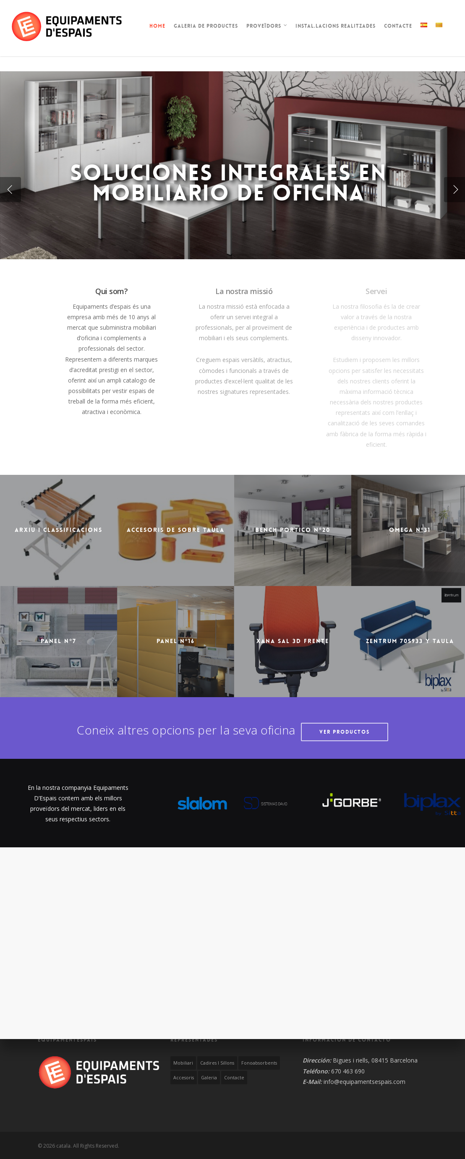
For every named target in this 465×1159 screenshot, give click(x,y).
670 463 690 (348, 1071)
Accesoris (183, 1078)
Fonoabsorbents (259, 1063)
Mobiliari (183, 1063)
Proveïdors (267, 27)
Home (157, 26)
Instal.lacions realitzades (335, 26)
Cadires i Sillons (217, 1063)
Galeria (209, 1078)
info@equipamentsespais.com (364, 1082)
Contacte (398, 26)
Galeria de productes (206, 26)
